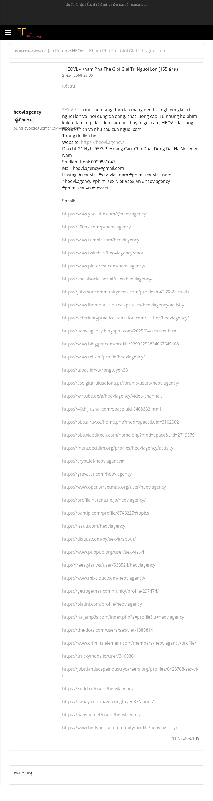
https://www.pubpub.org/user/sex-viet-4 (103, 552)
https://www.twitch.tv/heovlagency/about (104, 253)
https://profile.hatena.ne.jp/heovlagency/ (104, 500)
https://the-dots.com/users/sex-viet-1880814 (107, 630)
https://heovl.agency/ (102, 142)
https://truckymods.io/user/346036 (98, 656)
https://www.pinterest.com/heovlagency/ (103, 266)
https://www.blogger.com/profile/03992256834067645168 (120, 344)
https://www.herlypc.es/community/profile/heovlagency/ (119, 728)
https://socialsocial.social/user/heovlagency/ (107, 279)
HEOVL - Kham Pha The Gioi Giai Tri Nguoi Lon (118, 51)
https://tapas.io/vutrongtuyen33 (95, 370)
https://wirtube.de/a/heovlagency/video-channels (112, 396)
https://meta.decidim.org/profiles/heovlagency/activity (117, 448)
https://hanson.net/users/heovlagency (101, 715)
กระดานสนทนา (28, 51)
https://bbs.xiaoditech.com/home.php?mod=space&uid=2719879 (128, 435)
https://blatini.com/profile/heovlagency (102, 604)
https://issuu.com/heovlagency (93, 526)
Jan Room (57, 51)
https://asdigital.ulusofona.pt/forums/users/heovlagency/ (120, 383)
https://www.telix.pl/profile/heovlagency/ (103, 357)
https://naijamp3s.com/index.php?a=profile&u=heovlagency (123, 617)
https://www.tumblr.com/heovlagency (100, 240)
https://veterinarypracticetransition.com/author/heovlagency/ (125, 318)
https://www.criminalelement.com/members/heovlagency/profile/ (129, 643)
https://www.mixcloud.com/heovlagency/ (103, 578)
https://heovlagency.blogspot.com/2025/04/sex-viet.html (119, 331)
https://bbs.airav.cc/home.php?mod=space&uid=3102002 (120, 422)
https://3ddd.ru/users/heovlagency (98, 689)
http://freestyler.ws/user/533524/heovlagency (108, 565)
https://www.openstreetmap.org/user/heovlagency (114, 487)
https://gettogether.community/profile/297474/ (110, 591)
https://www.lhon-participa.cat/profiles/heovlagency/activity (123, 305)
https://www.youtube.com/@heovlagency (104, 214)
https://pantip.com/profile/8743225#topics (105, 513)
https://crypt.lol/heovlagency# (93, 461)
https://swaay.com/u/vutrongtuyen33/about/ (108, 702)
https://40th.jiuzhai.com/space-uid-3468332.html (111, 409)
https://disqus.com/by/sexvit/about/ (99, 539)
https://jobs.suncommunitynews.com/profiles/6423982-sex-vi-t (126, 292)
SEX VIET (70, 110)
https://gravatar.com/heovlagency (97, 474)
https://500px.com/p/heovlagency (96, 227)
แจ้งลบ (68, 86)
